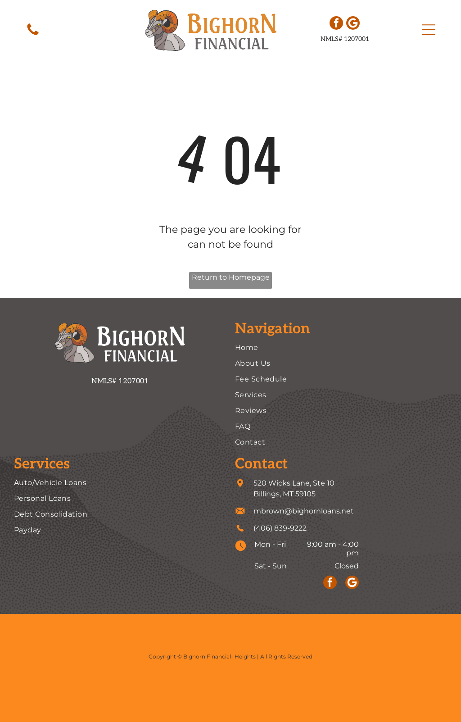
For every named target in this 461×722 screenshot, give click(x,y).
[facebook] (336, 24)
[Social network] (353, 24)
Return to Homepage (231, 277)
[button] (428, 29)
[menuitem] (341, 347)
